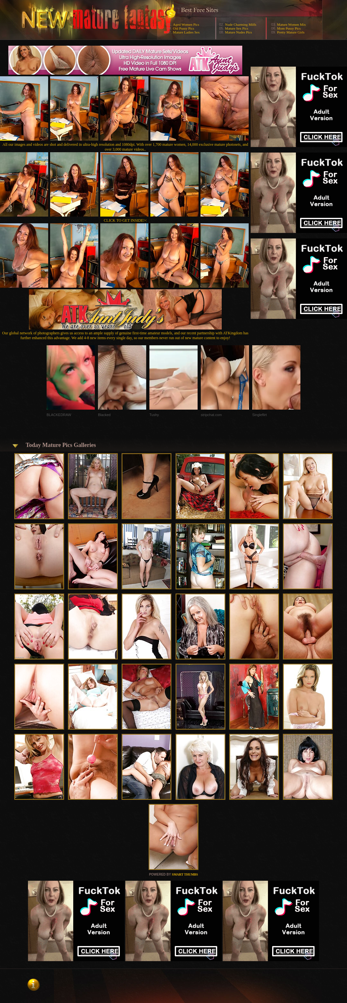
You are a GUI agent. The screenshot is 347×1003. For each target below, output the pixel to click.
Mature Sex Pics (236, 28)
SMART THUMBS (185, 874)
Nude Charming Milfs (240, 24)
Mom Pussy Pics (288, 28)
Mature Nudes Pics (238, 32)
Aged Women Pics (186, 24)
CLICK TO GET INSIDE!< (125, 220)
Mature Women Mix (291, 24)
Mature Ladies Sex (186, 32)
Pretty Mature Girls (291, 32)
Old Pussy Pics (183, 28)
